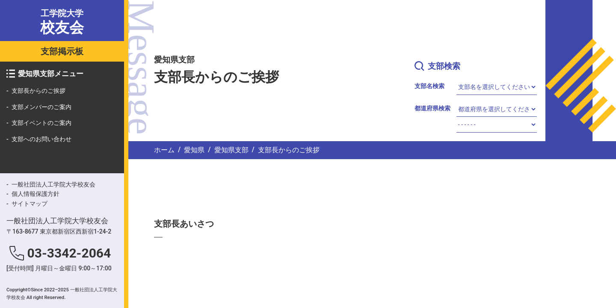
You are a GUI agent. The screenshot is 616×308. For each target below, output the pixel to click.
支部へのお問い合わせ (41, 139)
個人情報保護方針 (35, 193)
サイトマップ (29, 203)
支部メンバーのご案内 (41, 107)
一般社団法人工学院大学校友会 (53, 184)
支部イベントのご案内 (41, 122)
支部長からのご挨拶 (38, 90)
